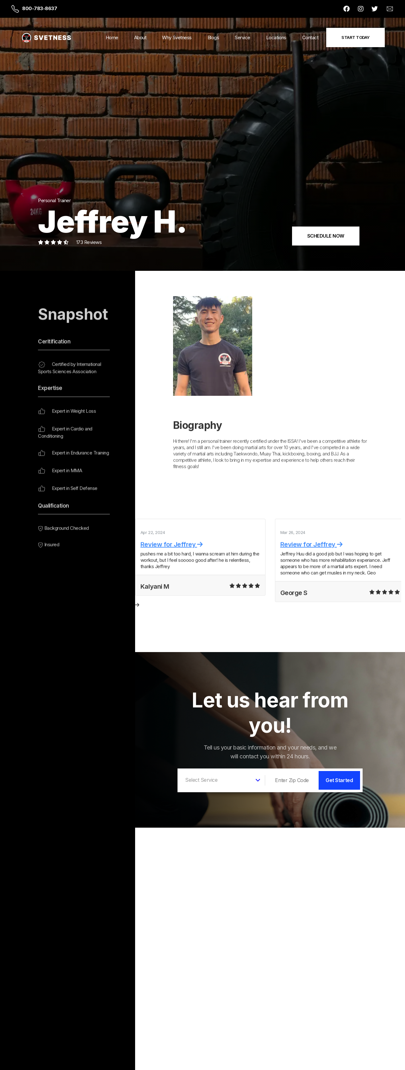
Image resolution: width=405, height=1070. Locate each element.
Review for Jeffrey (171, 565)
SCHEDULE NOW (325, 236)
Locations (276, 37)
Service (242, 37)
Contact (310, 37)
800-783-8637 (39, 8)
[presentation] (137, 625)
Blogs (213, 37)
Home (112, 37)
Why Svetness (176, 37)
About (140, 37)
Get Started (339, 780)
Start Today (355, 37)
